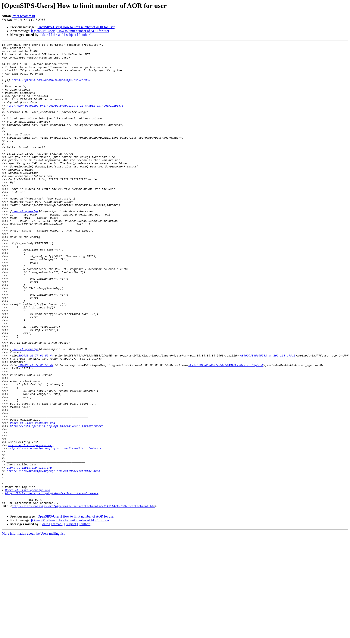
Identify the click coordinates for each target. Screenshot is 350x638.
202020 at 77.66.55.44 (35, 418)
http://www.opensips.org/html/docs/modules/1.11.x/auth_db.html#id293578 (65, 118)
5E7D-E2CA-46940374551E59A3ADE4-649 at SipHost (225, 430)
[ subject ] (71, 35)
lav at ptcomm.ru (23, 16)
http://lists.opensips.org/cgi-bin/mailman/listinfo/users (56, 503)
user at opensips (25, 245)
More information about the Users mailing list (33, 626)
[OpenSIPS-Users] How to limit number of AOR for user (76, 27)
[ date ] (45, 35)
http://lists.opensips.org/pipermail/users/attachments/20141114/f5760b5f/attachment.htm (83, 599)
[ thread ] (57, 35)
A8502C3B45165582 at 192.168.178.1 (267, 418)
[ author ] (85, 35)
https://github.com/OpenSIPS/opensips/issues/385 (51, 87)
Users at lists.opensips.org (32, 499)
